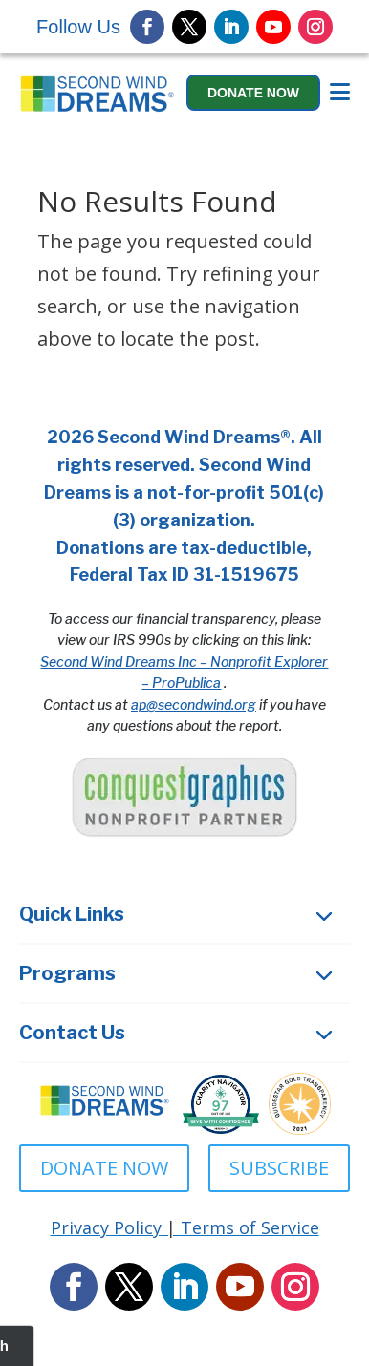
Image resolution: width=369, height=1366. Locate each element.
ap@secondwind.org (193, 704)
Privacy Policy (106, 1227)
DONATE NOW (104, 1168)
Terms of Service (250, 1227)
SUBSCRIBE (279, 1168)
